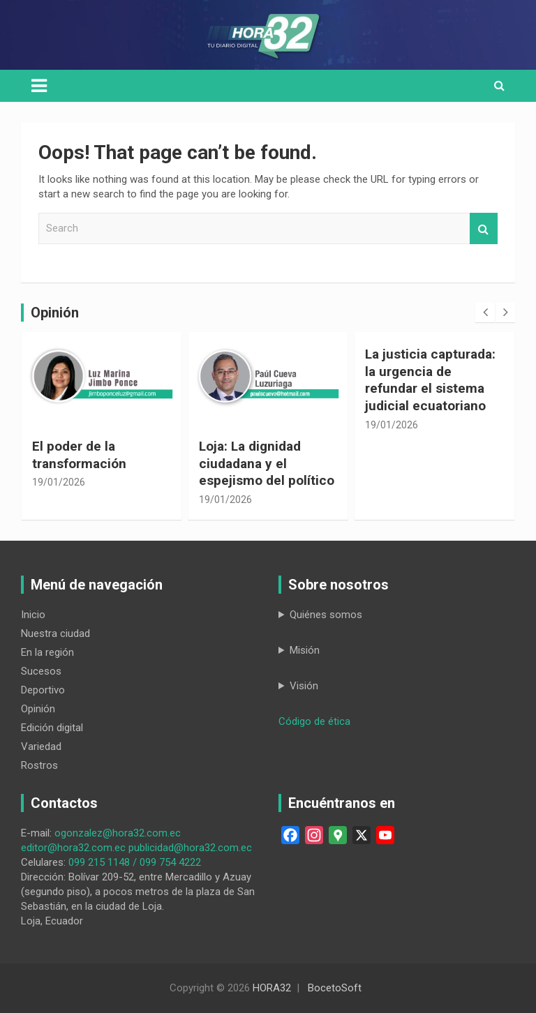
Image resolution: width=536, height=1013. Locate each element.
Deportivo (43, 690)
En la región (47, 652)
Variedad (41, 746)
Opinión (38, 709)
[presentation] (485, 312)
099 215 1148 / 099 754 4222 (134, 862)
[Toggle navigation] (39, 86)
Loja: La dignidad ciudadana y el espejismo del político (266, 463)
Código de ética (314, 721)
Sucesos (41, 671)
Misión (305, 650)
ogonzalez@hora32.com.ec (117, 833)
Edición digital (52, 727)
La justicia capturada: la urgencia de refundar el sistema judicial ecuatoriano (430, 380)
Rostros (39, 765)
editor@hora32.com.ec (73, 847)
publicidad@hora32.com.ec (190, 847)
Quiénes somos (326, 614)
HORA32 (272, 988)
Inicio (33, 614)
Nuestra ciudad (55, 633)
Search (484, 228)
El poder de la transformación (79, 455)
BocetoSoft (335, 988)
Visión (304, 686)
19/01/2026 (58, 482)
